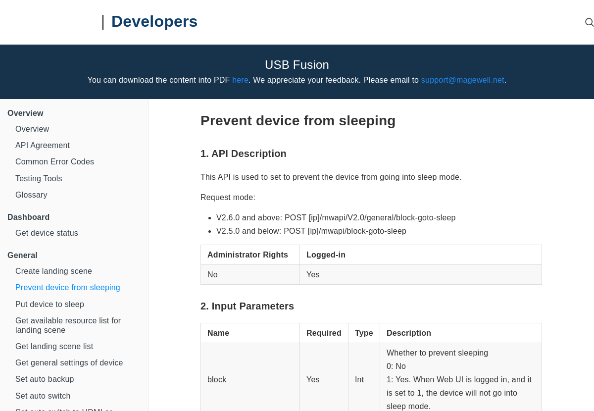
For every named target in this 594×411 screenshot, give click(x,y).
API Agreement (42, 145)
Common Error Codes (54, 161)
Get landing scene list (54, 346)
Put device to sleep (49, 304)
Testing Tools (38, 178)
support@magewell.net (462, 80)
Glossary (31, 195)
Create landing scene (53, 271)
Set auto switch (43, 396)
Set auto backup (44, 379)
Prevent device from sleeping (67, 287)
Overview (32, 129)
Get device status (46, 233)
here (240, 80)
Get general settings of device (69, 363)
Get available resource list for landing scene (68, 325)
